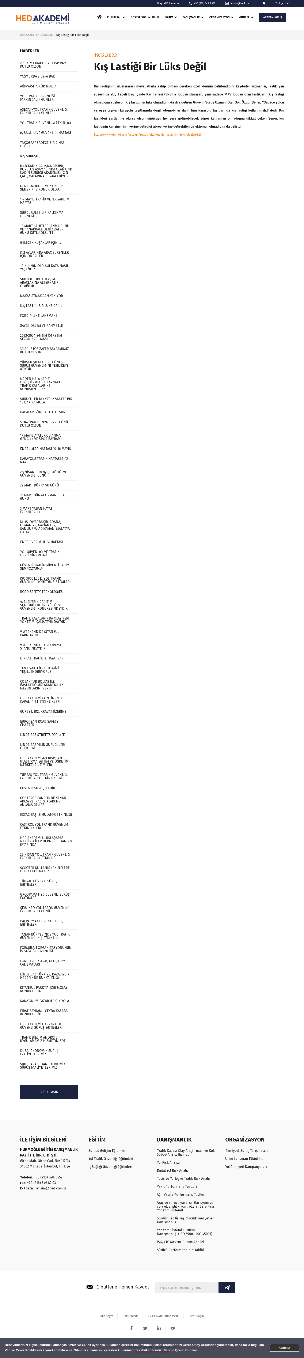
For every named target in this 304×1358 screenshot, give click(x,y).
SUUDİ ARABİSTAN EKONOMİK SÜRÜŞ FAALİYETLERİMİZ (42, 1065)
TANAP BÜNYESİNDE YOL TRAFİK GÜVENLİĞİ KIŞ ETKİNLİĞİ (45, 936)
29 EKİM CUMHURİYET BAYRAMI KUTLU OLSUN (44, 64)
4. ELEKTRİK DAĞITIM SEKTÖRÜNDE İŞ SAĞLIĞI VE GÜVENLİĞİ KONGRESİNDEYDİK (44, 605)
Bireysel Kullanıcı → (168, 3)
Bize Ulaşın (196, 1316)
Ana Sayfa (106, 1316)
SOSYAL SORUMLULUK (145, 17)
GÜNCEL (244, 17)
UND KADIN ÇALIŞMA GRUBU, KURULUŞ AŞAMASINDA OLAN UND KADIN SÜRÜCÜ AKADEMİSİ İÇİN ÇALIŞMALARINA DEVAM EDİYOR (46, 171)
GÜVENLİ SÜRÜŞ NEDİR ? (38, 788)
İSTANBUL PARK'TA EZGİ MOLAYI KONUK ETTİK (44, 989)
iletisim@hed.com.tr (241, 3)
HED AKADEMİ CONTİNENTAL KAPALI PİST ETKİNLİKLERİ (42, 700)
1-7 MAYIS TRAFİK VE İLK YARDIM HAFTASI (44, 201)
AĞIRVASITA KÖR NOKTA (38, 86)
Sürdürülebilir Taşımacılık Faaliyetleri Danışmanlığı (185, 1220)
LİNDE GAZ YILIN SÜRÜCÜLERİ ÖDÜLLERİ (42, 746)
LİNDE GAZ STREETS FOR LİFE (42, 735)
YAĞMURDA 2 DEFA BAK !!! (39, 76)
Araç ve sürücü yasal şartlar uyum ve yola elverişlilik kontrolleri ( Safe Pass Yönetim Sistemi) (186, 1206)
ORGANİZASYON (219, 17)
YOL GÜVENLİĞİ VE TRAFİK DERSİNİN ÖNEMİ (40, 553)
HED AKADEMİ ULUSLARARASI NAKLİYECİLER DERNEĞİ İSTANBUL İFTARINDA (46, 841)
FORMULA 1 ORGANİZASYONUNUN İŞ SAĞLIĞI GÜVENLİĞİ (46, 949)
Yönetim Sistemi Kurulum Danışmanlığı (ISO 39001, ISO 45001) (184, 1232)
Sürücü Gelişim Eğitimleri (107, 1151)
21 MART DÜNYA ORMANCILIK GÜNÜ (42, 497)
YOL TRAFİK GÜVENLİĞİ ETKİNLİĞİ (45, 123)
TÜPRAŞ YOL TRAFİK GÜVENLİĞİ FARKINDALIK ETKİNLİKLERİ (44, 776)
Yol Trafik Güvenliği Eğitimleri (110, 1159)
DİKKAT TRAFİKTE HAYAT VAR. (42, 658)
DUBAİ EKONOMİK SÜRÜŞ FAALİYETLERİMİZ (39, 1052)
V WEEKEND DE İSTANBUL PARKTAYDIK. (39, 633)
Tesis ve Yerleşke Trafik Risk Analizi (184, 1179)
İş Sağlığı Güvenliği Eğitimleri (110, 1167)
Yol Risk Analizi (168, 1162)
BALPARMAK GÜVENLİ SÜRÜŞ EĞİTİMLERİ (42, 922)
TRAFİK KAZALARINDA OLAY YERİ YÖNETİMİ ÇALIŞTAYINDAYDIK (44, 620)
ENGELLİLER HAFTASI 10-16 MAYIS (45, 449)
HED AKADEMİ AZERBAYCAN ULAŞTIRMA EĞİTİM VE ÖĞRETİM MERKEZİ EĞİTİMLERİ (44, 761)
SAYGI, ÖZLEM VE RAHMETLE (41, 326)
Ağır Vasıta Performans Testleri (181, 1195)
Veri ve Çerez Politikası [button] (181, 1350)
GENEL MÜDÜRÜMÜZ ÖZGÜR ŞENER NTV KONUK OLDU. (41, 187)
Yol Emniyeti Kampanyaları (246, 1167)
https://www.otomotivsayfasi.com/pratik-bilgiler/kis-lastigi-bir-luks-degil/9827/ (148, 134)
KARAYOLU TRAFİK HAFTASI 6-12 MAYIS (44, 460)
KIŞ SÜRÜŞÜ (29, 156)
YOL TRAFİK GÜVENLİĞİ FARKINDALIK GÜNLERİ (37, 98)
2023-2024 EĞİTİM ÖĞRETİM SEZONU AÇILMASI (41, 337)
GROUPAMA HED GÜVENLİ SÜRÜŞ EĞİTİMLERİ (45, 896)
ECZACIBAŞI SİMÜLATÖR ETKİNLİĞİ (46, 815)
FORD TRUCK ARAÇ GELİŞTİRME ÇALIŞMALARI (43, 962)
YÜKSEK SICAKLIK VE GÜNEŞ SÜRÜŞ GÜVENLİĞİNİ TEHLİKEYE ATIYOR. (44, 365)
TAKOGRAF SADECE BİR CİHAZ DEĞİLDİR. (42, 144)
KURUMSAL (114, 17)
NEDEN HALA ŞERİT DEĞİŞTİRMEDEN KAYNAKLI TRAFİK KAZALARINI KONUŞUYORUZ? (41, 384)
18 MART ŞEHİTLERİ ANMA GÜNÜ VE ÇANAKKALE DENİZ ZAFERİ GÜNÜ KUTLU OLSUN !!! (44, 229)
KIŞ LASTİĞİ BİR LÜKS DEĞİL (41, 306)
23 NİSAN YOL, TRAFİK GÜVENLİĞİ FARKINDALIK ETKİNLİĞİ (45, 856)
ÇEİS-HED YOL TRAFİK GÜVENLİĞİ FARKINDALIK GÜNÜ (45, 909)
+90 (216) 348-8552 (204, 3)
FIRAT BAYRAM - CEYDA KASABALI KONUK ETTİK (45, 1012)
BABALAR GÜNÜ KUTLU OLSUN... (44, 412)
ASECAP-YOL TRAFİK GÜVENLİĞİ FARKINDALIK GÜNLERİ (44, 111)
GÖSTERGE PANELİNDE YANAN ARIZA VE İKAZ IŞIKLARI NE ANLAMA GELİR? (43, 801)
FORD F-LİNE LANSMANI (38, 316)
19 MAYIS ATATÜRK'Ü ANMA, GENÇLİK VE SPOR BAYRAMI (41, 437)
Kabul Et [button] (284, 1347)
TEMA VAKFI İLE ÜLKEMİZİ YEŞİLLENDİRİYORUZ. (39, 670)
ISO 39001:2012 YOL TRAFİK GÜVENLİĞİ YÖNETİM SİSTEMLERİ (45, 580)
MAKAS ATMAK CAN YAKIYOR (41, 296)
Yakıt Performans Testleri (177, 1187)
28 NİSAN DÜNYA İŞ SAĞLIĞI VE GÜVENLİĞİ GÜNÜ (43, 473)
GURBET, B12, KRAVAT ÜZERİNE (43, 712)
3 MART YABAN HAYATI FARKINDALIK (36, 510)
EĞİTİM (169, 17)
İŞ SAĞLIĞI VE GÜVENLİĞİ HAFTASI (45, 133)
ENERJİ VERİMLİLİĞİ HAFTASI (41, 542)
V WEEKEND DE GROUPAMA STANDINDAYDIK (40, 646)
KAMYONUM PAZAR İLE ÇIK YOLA (44, 1001)
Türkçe (279, 3)
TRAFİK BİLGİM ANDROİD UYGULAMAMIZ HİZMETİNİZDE (43, 1039)
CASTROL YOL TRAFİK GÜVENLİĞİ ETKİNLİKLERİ (44, 826)
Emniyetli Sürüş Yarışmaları (246, 1151)
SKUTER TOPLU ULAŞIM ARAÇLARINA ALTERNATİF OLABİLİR (39, 282)
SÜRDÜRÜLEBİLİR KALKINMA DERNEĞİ (41, 214)
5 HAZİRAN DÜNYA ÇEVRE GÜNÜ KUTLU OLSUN (44, 424)
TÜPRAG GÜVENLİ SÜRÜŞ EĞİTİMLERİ (38, 883)
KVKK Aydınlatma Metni (163, 1316)
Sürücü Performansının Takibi (180, 1250)
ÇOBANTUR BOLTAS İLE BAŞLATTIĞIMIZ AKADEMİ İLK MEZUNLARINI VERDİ (42, 685)
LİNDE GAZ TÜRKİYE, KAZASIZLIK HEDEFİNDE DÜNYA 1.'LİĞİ (44, 976)
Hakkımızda (130, 1316)
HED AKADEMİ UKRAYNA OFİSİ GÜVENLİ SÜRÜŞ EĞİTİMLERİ (42, 1026)
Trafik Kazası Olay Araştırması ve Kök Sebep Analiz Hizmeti (186, 1152)
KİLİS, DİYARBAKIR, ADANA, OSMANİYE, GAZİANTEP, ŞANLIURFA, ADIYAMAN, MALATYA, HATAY (45, 527)
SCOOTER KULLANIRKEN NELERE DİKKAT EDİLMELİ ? (45, 869)
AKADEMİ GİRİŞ (272, 17)
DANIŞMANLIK (191, 17)
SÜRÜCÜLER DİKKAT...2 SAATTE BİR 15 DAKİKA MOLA (46, 400)
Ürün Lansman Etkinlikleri (245, 1159)
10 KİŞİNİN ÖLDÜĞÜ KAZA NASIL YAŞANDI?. (44, 267)
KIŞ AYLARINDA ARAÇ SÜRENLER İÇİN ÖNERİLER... (44, 254)
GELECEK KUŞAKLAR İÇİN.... (40, 243)
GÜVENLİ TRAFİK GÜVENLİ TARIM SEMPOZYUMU (44, 567)
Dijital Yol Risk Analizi (173, 1171)
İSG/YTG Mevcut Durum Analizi (180, 1242)
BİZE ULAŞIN (48, 1092)
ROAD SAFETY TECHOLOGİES (41, 592)
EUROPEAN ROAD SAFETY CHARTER (39, 723)
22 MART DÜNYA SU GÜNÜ (39, 485)
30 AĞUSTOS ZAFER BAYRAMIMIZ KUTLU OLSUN (44, 350)
